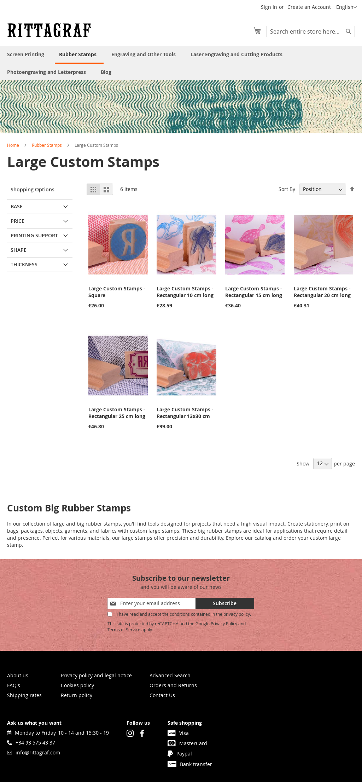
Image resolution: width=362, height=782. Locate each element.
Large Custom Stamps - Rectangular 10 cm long (185, 292)
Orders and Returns (173, 685)
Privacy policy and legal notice (96, 675)
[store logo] (49, 30)
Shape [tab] (19, 250)
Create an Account (309, 7)
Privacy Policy (224, 623)
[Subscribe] (224, 603)
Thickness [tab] (24, 264)
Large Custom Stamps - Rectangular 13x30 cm (185, 412)
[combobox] (311, 31)
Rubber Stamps (47, 145)
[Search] (348, 31)
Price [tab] (17, 221)
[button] (346, 7)
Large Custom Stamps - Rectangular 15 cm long (253, 292)
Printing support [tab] (34, 235)
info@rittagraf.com (33, 752)
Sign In (269, 7)
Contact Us (162, 695)
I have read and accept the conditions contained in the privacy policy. (184, 614)
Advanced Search (170, 675)
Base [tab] (17, 206)
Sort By (287, 189)
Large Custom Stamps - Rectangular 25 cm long (116, 412)
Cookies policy (77, 685)
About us (17, 675)
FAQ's (13, 685)
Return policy (76, 695)
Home (13, 145)
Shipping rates (24, 695)
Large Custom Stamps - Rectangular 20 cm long (322, 292)
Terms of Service (123, 629)
